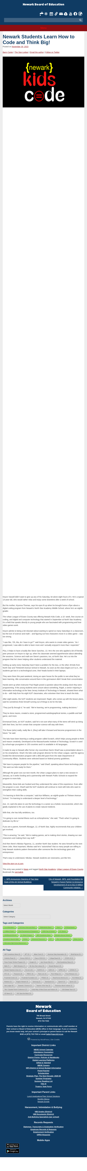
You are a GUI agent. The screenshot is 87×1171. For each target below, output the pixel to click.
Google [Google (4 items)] (33, 962)
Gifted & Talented (43, 1063)
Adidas (25, 939)
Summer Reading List (43, 1081)
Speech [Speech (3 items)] (61, 981)
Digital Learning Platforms (43, 1060)
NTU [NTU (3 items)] (6, 974)
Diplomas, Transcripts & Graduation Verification (43, 1127)
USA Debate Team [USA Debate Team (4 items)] (68, 989)
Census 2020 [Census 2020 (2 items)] (25, 958)
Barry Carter (8, 52)
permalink (19, 872)
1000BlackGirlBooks (10, 935)
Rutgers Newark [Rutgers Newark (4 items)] (22, 981)
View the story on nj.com (13, 864)
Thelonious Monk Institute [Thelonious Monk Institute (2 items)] (63, 985)
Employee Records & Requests (43, 1129)
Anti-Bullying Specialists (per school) (43, 1117)
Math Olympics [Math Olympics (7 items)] (19, 966)
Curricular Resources (43, 1055)
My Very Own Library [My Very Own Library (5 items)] (37, 966)
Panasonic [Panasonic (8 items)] (18, 974)
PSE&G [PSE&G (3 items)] (44, 978)
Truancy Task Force (43, 1086)
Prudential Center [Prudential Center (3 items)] (10, 978)
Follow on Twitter (52, 52)
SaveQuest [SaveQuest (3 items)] (49, 981)
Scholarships (43, 1073)
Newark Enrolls (43, 1102)
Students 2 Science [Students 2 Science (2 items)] (25, 985)
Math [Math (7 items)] (6, 966)
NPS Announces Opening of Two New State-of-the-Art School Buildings (21, 880)
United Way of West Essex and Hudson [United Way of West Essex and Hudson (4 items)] (44, 989)
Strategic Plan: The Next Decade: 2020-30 (43, 1076)
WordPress (44, 1040)
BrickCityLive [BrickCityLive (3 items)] (76, 954)
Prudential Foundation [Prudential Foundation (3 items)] (29, 978)
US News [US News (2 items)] (8, 993)
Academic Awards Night (11, 939)
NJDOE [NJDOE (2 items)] (40, 970)
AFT (50, 939)
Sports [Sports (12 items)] (73, 981)
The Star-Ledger (21, 52)
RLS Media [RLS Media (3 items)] (76, 978)
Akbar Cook (77, 939)
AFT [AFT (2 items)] (27, 954)
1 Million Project (9, 931)
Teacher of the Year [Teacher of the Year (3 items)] (43, 985)
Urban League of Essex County (70, 869)
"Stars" (59, 927)
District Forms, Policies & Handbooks (43, 1057)
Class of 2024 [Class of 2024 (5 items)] (40, 958)
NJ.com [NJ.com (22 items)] (29, 970)
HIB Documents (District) (43, 1114)
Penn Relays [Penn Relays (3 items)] (56, 974)
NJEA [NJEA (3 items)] (51, 970)
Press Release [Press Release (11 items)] (71, 974)
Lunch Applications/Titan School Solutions (43, 1096)
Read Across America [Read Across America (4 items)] (60, 978)
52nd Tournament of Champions (28, 931)
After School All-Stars (63, 939)
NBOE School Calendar (43, 1050)
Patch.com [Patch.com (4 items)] (42, 974)
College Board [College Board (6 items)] (54, 958)
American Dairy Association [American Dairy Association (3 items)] (57, 954)
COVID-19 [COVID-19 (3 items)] (69, 958)
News (26, 869)
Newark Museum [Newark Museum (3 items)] (55, 966)
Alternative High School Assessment (15, 943)
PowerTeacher (43, 1071)
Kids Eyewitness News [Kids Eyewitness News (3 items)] (65, 962)
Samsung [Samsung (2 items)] (36, 981)
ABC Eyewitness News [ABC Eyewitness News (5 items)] (12, 954)
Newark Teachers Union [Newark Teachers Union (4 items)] (12, 970)
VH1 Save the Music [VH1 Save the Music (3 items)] (24, 993)
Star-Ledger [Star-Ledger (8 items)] (9, 985)
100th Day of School (48, 931)
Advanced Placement (38, 939)
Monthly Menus (43, 1099)
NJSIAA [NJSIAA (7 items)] (73, 970)
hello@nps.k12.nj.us (54, 1034)
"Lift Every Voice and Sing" (27, 927)
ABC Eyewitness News (44, 935)
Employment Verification (43, 1132)
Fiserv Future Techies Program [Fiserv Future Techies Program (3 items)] (14, 962)
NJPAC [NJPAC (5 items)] (62, 970)
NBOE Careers (43, 1065)
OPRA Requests (43, 1135)
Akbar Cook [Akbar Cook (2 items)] (38, 954)
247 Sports (62, 931)
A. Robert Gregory (26, 935)
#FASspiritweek (70, 927)
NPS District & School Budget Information (43, 1068)
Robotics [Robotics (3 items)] (8, 981)
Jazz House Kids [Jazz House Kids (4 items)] (47, 962)
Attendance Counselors (43, 1052)
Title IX (43, 1084)
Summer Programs (43, 1078)
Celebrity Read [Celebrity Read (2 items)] (9, 958)
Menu (43, 28)
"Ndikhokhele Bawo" (46, 927)
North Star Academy (47, 869)
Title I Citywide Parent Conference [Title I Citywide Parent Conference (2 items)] (15, 989)
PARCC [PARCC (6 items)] (30, 974)
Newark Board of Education (43, 4)
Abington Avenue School (62, 935)
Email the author (37, 52)
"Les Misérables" (9, 927)
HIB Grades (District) (43, 1112)
